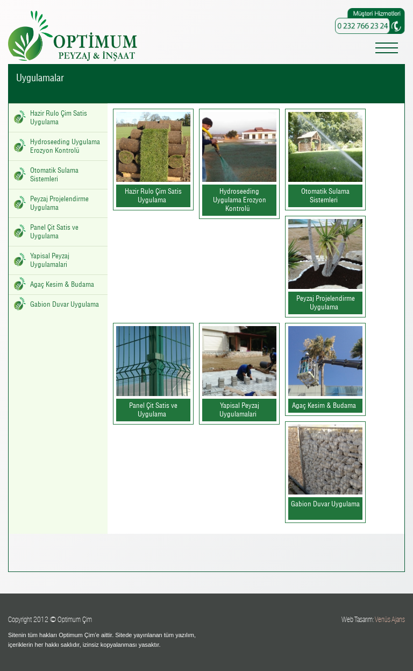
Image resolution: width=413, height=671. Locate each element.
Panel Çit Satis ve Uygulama (54, 232)
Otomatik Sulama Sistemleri (54, 174)
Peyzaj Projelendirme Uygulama (59, 203)
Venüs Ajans (390, 620)
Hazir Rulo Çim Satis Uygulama (58, 117)
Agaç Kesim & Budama (62, 284)
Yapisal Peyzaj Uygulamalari (49, 260)
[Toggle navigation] (386, 50)
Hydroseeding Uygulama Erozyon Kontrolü (65, 146)
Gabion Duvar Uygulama (64, 304)
